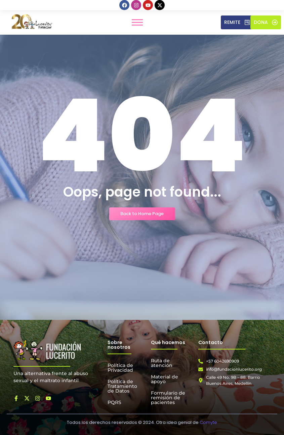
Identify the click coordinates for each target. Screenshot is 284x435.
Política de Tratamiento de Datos (122, 386)
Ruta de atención (161, 363)
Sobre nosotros (119, 344)
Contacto (210, 342)
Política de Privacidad (120, 367)
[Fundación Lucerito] (47, 350)
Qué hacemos (168, 342)
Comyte (208, 422)
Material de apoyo (164, 379)
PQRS (114, 402)
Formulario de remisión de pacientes (168, 397)
